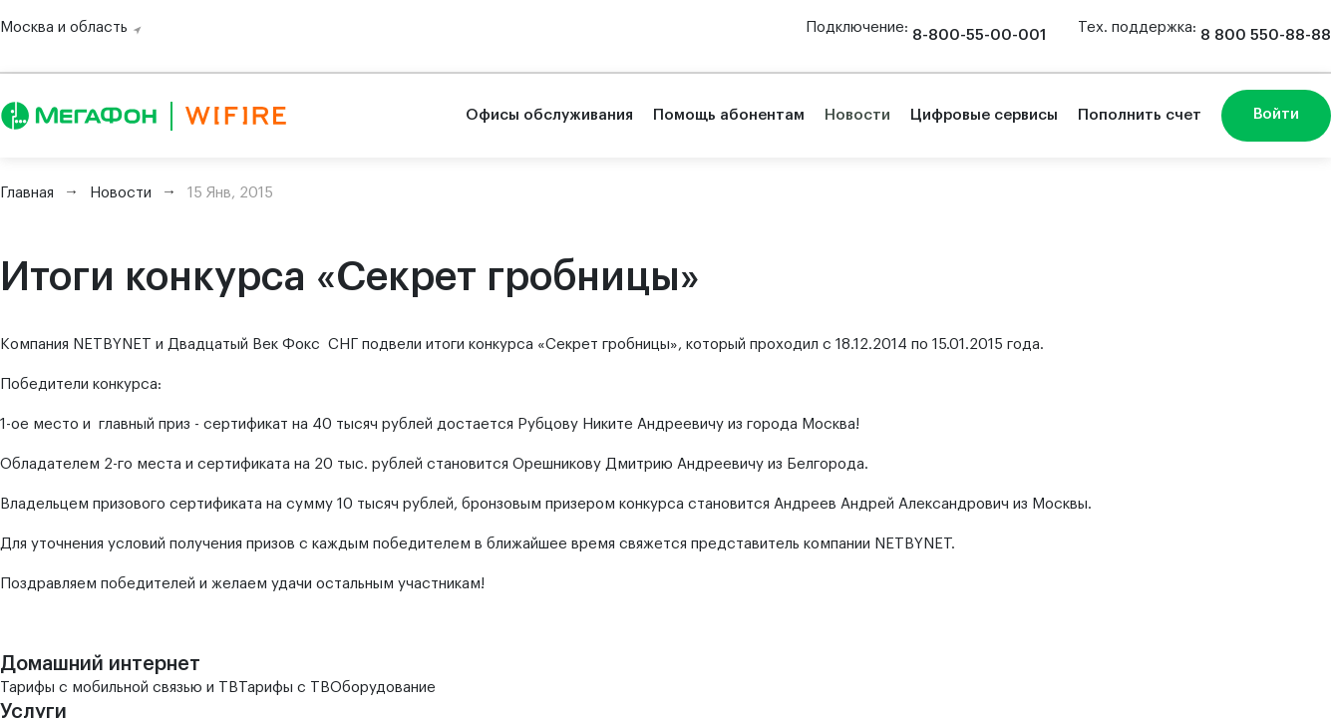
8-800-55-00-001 (979, 35)
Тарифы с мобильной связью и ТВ (119, 687)
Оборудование (383, 687)
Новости (857, 115)
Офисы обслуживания (549, 115)
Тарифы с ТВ (284, 687)
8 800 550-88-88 (1265, 35)
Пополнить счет (1139, 115)
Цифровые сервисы (984, 115)
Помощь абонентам (729, 115)
